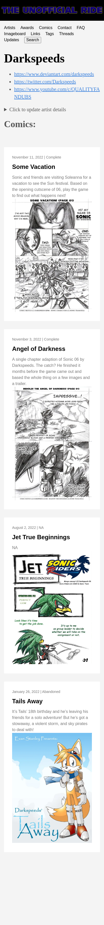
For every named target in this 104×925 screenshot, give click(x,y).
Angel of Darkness (38, 348)
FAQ (81, 28)
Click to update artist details (37, 109)
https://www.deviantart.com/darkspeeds (54, 74)
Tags (49, 34)
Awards (27, 28)
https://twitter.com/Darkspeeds (45, 81)
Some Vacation (33, 166)
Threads (66, 34)
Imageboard (14, 34)
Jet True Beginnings (41, 537)
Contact (64, 28)
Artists (9, 28)
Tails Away (27, 701)
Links (35, 34)
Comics (45, 28)
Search (32, 40)
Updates (11, 40)
